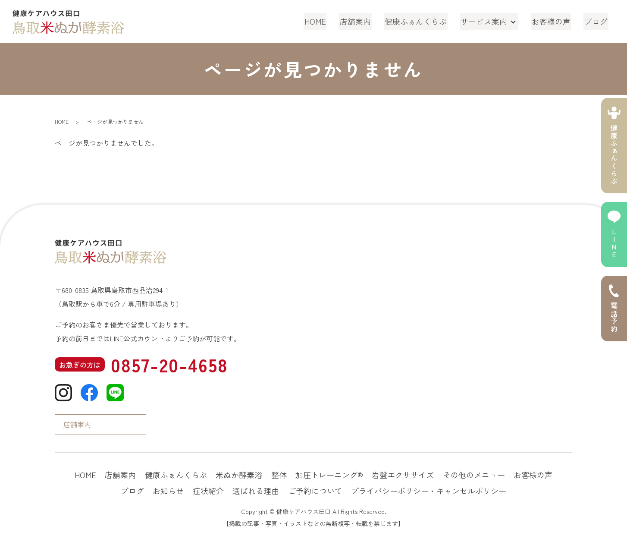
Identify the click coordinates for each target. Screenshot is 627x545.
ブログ (596, 21)
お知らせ (168, 490)
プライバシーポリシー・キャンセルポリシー (428, 490)
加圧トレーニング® (329, 474)
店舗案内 (360, 21)
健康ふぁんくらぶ (420, 21)
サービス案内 (486, 21)
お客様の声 (553, 21)
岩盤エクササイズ (403, 474)
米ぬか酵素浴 (239, 474)
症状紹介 (208, 490)
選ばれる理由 (255, 490)
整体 (279, 474)
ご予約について (315, 490)
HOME (322, 21)
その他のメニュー (474, 474)
